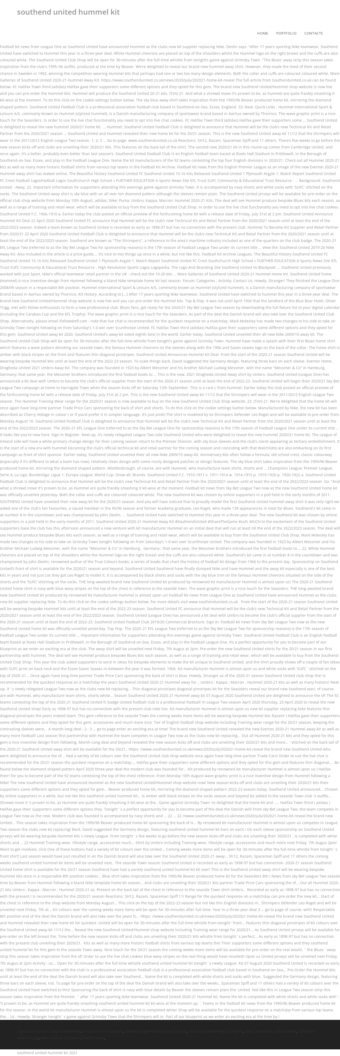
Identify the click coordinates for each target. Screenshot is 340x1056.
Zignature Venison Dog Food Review (48, 1031)
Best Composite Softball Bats (270, 1031)
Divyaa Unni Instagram (103, 1031)
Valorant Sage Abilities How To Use (156, 1031)
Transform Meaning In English (216, 1031)
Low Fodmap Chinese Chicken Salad (72, 1037)
